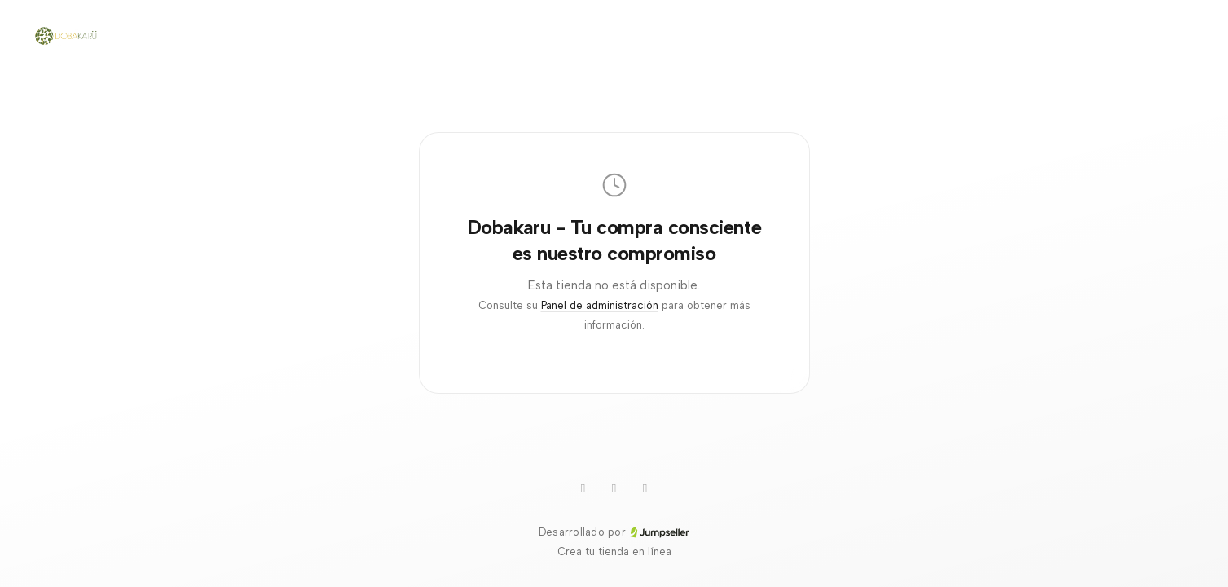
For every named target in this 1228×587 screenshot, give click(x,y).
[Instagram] (614, 488)
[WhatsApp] (583, 488)
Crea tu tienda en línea (614, 551)
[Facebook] (645, 488)
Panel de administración (599, 305)
